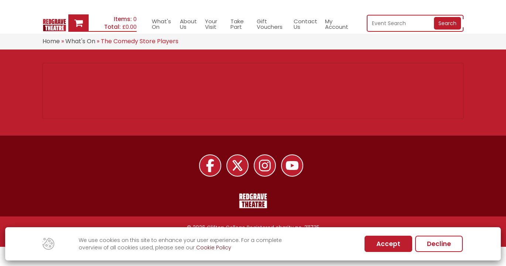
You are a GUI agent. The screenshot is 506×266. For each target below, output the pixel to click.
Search (447, 23)
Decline (439, 243)
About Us (188, 24)
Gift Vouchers (270, 24)
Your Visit (211, 24)
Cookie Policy (213, 247)
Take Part (237, 24)
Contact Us (305, 24)
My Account (336, 24)
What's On (161, 24)
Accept (388, 243)
